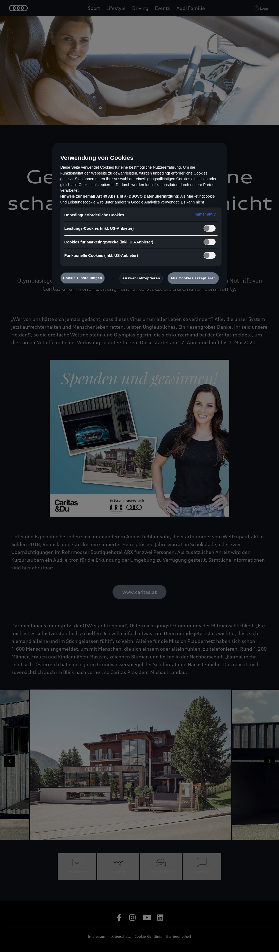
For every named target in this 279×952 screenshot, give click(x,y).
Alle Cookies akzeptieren (193, 278)
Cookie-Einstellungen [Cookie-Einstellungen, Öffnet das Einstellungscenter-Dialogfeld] (82, 278)
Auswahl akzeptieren (141, 278)
